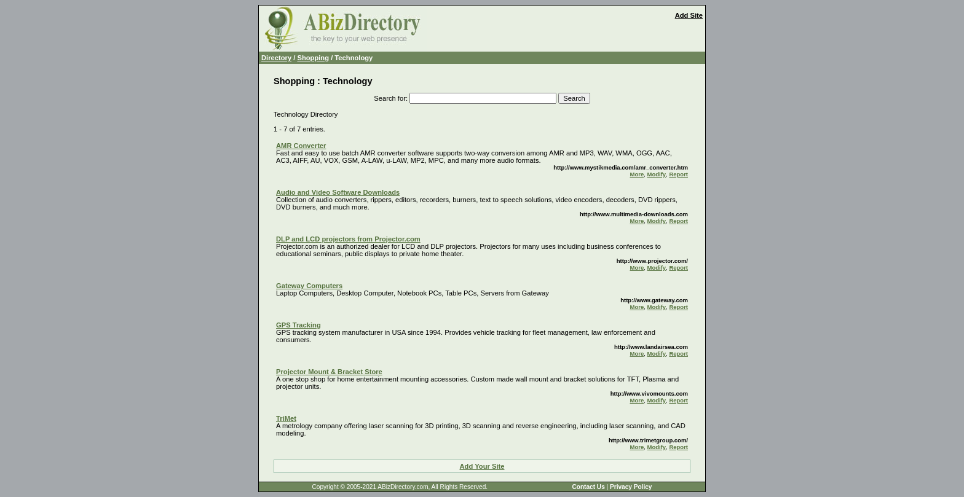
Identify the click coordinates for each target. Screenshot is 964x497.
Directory (276, 57)
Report (678, 174)
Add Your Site (482, 466)
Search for (390, 98)
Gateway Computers (309, 285)
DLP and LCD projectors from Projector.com (348, 239)
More (637, 174)
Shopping (313, 57)
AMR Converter (301, 145)
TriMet (286, 418)
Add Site (689, 15)
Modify (656, 174)
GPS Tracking (298, 325)
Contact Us (588, 486)
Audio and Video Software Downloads (338, 192)
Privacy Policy (631, 486)
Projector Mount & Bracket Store (329, 371)
